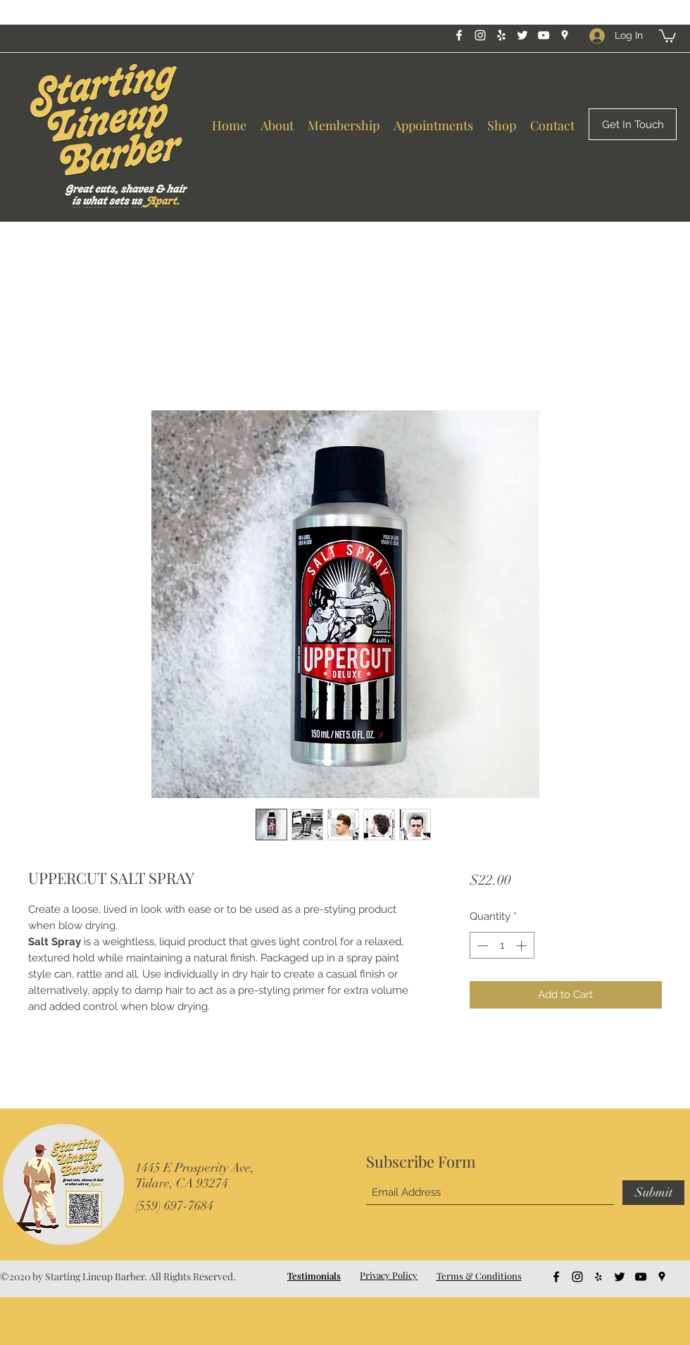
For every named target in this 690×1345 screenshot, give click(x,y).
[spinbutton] (501, 946)
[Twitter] (522, 35)
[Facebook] (459, 35)
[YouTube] (544, 35)
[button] (667, 35)
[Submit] (653, 1192)
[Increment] (522, 946)
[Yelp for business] (501, 35)
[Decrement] (481, 946)
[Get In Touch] (633, 124)
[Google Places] (565, 35)
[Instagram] (480, 35)
